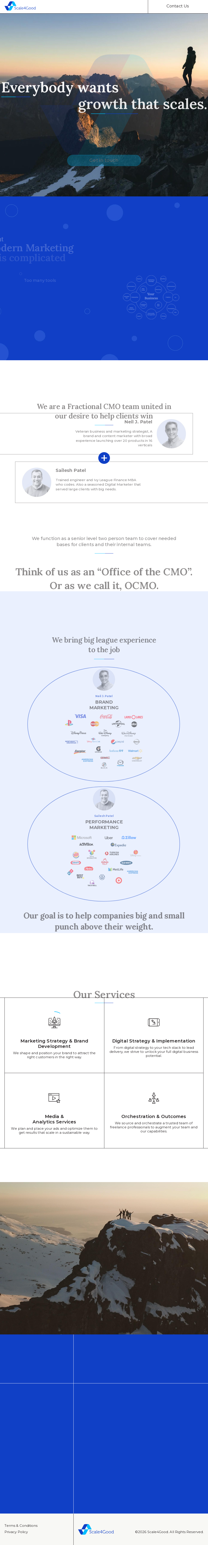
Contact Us (177, 6)
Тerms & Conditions (20, 1525)
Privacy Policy (16, 1532)
